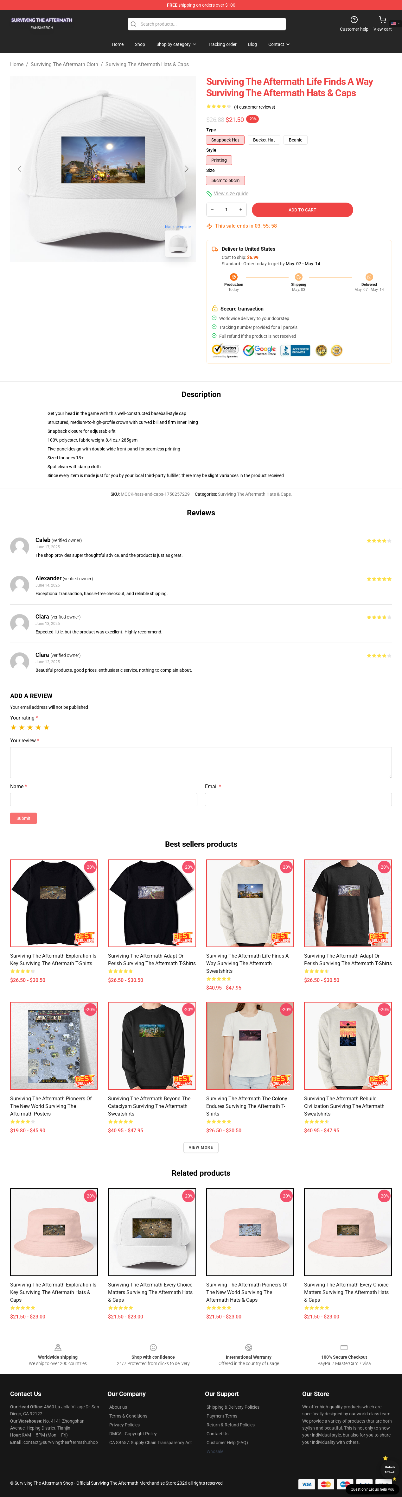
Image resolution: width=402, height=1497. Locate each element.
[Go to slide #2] (120, 275)
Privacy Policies (124, 1424)
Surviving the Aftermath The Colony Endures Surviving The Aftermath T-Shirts (246, 1106)
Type (211, 129)
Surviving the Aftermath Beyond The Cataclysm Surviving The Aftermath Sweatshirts (149, 1106)
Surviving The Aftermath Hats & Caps (147, 64)
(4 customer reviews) (254, 107)
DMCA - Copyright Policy (133, 1433)
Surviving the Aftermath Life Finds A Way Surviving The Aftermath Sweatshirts (247, 963)
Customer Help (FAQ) (227, 1442)
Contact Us (217, 1433)
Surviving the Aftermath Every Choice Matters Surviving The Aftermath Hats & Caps (150, 1292)
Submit (23, 818)
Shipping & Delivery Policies (233, 1407)
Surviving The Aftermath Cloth (64, 64)
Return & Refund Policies (231, 1424)
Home (16, 64)
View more (201, 1147)
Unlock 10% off (390, 1469)
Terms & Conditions (128, 1415)
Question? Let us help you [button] (372, 1489)
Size (210, 170)
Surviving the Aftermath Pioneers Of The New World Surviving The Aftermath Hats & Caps (247, 1292)
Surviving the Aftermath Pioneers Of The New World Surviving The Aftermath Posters (51, 1106)
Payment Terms (222, 1415)
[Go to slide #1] (87, 275)
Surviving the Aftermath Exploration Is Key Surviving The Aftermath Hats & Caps (53, 1292)
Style (211, 150)
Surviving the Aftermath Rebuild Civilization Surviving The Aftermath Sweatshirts (344, 1106)
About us (118, 1407)
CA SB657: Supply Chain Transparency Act (150, 1442)
